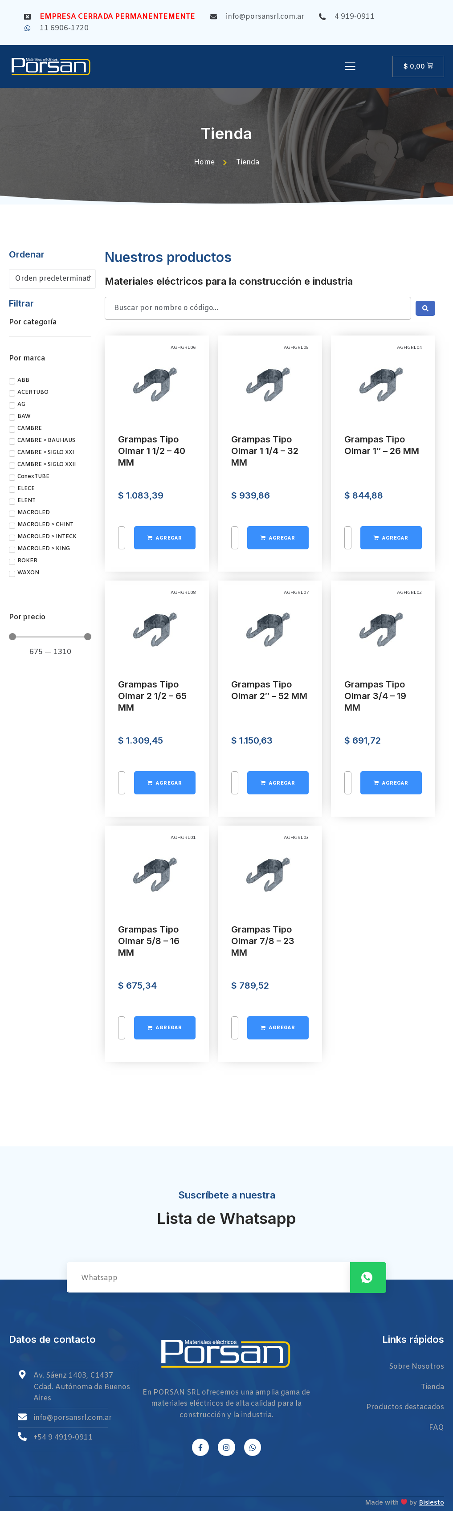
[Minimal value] (50, 636)
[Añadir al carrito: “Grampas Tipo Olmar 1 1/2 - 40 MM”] (165, 711)
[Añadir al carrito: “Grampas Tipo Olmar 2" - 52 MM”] (278, 956)
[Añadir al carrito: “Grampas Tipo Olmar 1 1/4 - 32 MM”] (278, 711)
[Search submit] (425, 308)
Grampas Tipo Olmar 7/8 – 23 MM (262, 1115)
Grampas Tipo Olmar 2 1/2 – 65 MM (152, 870)
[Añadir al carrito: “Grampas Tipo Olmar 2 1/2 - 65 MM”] (165, 956)
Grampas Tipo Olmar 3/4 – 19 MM (375, 870)
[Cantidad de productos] (121, 711)
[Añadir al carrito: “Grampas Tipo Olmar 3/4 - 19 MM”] (391, 956)
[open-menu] (350, 67)
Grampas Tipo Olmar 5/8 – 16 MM (149, 1115)
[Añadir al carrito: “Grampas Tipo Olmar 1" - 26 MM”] (391, 711)
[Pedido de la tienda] (52, 279)
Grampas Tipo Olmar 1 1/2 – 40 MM (151, 625)
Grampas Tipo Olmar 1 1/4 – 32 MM (264, 625)
